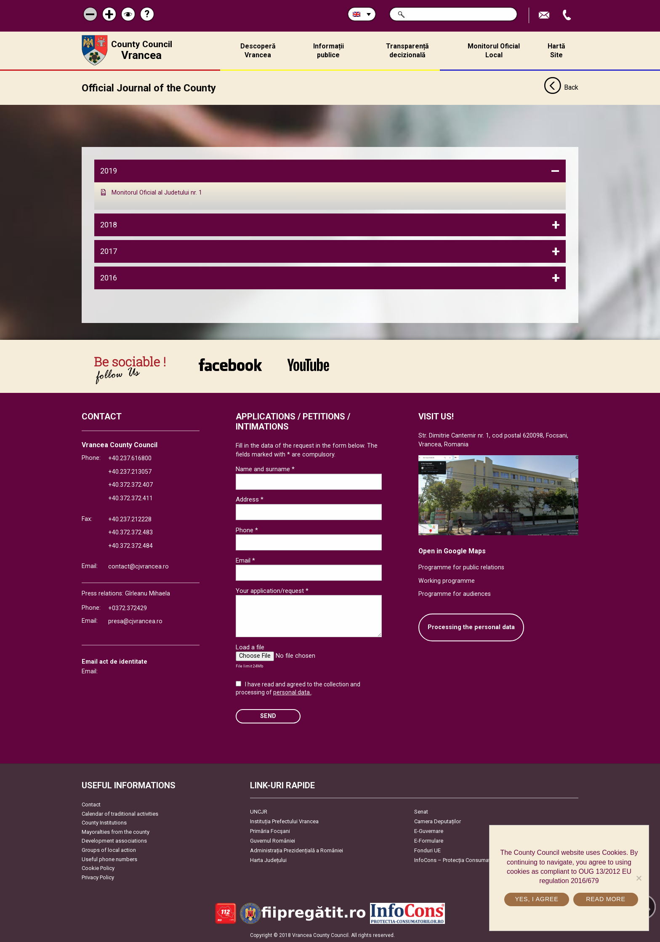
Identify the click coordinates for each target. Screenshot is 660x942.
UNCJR (258, 812)
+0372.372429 (127, 607)
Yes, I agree (536, 899)
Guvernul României (272, 841)
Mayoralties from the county (115, 831)
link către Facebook (230, 364)
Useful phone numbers (109, 859)
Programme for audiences (454, 594)
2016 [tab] (108, 277)
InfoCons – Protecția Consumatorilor (458, 860)
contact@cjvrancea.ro (138, 566)
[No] (638, 878)
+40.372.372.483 (130, 532)
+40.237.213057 (130, 471)
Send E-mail (545, 15)
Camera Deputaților (437, 821)
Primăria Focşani (270, 831)
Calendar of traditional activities (120, 813)
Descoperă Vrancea (258, 50)
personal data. (292, 692)
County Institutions (104, 822)
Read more (605, 899)
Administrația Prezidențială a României (296, 850)
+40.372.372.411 (130, 498)
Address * (249, 499)
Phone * (247, 530)
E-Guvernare (428, 831)
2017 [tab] (108, 250)
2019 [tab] (108, 170)
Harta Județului (268, 860)
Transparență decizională (407, 50)
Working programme (446, 580)
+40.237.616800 (130, 458)
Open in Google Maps (452, 551)
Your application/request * (272, 590)
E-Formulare (428, 841)
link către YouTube (308, 364)
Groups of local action (109, 850)
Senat (421, 812)
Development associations (114, 841)
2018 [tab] (108, 224)
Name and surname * (265, 469)
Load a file (250, 647)
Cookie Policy (98, 868)
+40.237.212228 (130, 519)
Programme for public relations (461, 567)
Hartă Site (556, 50)
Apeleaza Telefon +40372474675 (568, 15)
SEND (268, 716)
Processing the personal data (471, 627)
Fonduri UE (427, 850)
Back (561, 88)
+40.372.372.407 (130, 484)
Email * (245, 560)
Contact (91, 804)
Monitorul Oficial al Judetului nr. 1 (157, 192)
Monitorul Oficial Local (494, 50)
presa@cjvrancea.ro (135, 621)
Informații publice (328, 50)
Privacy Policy (98, 877)
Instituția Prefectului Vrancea (284, 821)
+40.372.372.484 (130, 545)
